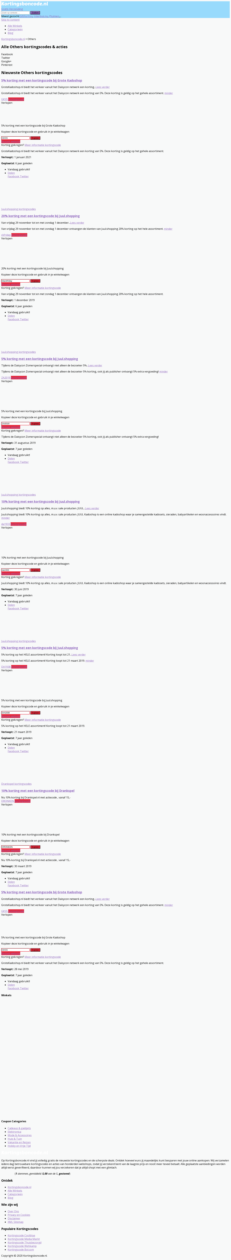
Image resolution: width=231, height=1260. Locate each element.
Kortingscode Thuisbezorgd (24, 1242)
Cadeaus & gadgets (19, 1128)
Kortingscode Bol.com (21, 1249)
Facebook (13, 176)
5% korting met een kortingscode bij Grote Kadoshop (41, 80)
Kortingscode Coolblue (21, 1235)
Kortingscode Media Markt (24, 1239)
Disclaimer (14, 1218)
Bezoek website (10, 141)
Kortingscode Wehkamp (22, 1246)
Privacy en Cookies (19, 1215)
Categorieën (15, 29)
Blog (10, 33)
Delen (11, 173)
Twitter (24, 176)
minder (168, 93)
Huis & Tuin (15, 1139)
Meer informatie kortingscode (43, 145)
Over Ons (13, 1211)
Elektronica (14, 1131)
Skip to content (10, 20)
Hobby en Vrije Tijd (19, 1146)
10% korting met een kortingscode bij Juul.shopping (40, 501)
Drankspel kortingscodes (16, 784)
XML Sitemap (15, 1222)
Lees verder (103, 87)
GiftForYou (26, 16)
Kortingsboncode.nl (19, 1187)
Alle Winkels (15, 26)
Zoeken (35, 13)
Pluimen (54, 16)
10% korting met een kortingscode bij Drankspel (37, 791)
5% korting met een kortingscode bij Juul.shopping (39, 359)
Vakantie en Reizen (19, 1142)
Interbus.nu (41, 16)
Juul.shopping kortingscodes (18, 209)
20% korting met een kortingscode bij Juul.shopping (40, 216)
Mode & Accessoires (20, 1135)
